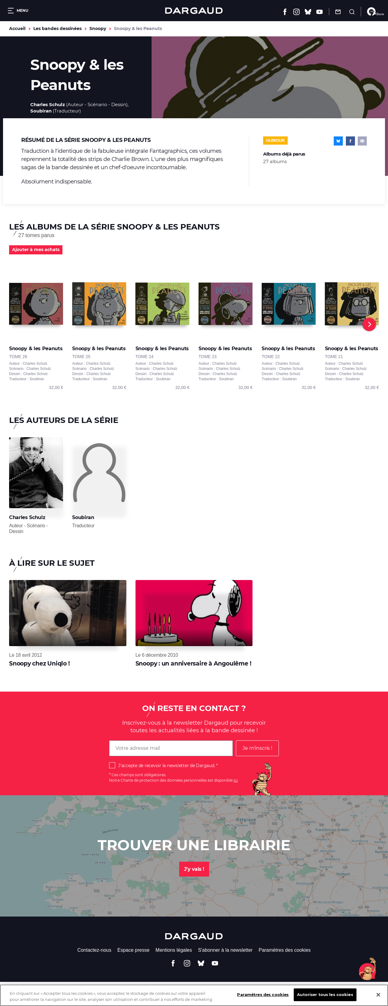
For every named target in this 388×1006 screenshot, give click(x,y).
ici (236, 780)
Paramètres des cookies (285, 950)
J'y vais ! (194, 869)
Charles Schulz (47, 104)
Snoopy (97, 28)
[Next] (369, 324)
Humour (275, 140)
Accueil (17, 28)
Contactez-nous (94, 950)
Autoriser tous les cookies (325, 999)
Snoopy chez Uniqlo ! (39, 663)
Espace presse (133, 950)
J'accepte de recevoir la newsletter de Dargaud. (166, 765)
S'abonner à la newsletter (225, 950)
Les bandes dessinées (57, 28)
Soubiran (41, 111)
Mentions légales (174, 950)
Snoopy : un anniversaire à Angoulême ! (193, 663)
